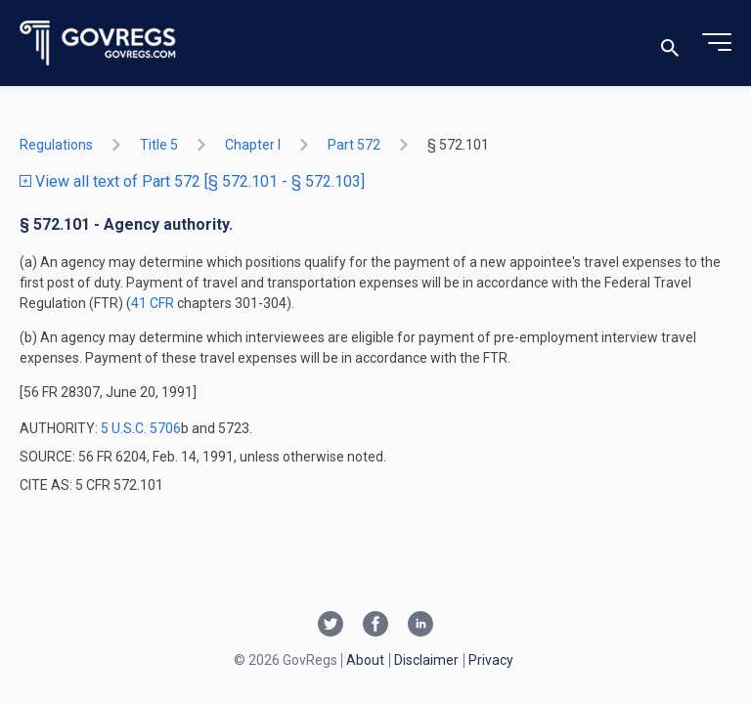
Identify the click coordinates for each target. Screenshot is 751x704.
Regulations (56, 145)
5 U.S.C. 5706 (141, 428)
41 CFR (154, 303)
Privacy (490, 660)
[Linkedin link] (420, 625)
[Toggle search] (670, 43)
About (365, 660)
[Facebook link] (375, 625)
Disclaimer (426, 660)
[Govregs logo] (98, 43)
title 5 (159, 145)
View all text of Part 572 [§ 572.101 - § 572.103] (192, 181)
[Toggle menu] (716, 43)
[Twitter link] (330, 625)
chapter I (253, 145)
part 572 (354, 145)
